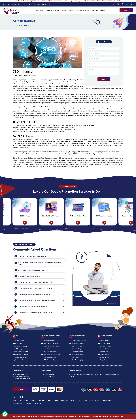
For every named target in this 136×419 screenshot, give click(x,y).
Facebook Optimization (20, 355)
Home (37, 10)
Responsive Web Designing (77, 346)
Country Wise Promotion (105, 349)
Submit (103, 79)
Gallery (56, 400)
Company (95, 10)
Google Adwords (103, 357)
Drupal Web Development (49, 349)
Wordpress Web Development (50, 346)
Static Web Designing (76, 352)
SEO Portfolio (28, 403)
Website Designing (68, 10)
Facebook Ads (103, 352)
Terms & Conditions (95, 400)
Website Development (52, 10)
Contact (103, 10)
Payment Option (17, 403)
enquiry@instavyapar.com (21, 378)
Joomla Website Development (50, 355)
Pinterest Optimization (20, 360)
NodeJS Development (48, 357)
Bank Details (38, 403)
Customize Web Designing (77, 341)
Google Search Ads (24, 127)
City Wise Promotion (104, 346)
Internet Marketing (104, 341)
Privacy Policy (83, 400)
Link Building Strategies (57, 216)
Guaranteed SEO (19, 341)
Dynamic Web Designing (77, 343)
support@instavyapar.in (21, 376)
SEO (41, 10)
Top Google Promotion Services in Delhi (82, 416)
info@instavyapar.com (41, 4)
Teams (49, 400)
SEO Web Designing (75, 357)
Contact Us (74, 400)
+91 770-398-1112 (24, 4)
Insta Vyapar (17, 107)
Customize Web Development (50, 343)
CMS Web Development (49, 352)
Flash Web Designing (76, 360)
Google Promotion (76, 107)
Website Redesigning (76, 349)
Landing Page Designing (77, 355)
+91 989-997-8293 (9, 4)
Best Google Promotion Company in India (109, 416)
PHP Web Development (48, 341)
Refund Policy (107, 400)
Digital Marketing (83, 10)
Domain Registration (104, 355)
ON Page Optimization (84, 216)
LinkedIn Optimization (20, 357)
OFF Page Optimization (110, 216)
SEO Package (31, 216)
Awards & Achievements (38, 400)
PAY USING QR (22, 389)
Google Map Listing (104, 343)
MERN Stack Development (49, 360)
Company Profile (23, 400)
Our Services (64, 400)
